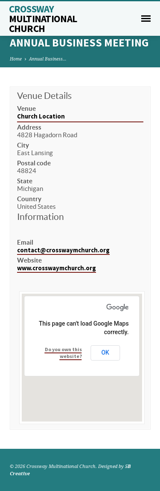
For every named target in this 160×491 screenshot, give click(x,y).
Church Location (41, 116)
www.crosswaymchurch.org (56, 268)
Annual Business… (48, 59)
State (24, 181)
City (23, 145)
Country (29, 198)
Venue (26, 108)
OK (105, 352)
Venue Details (44, 96)
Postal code (34, 163)
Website (29, 260)
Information (40, 217)
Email (25, 242)
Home (16, 59)
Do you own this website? (63, 352)
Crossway (43, 19)
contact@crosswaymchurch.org (63, 250)
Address (29, 127)
